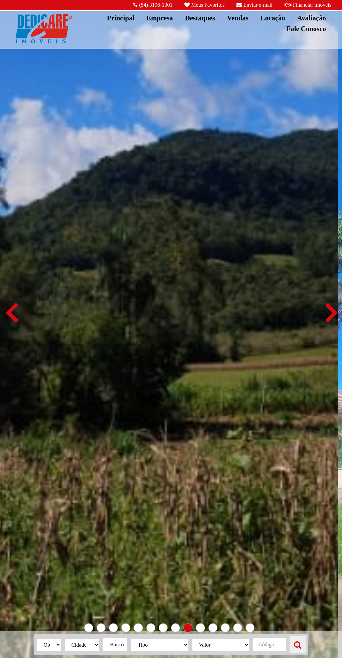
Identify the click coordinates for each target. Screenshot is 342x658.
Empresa (159, 18)
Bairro (117, 644)
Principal (120, 18)
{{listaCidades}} (82, 645)
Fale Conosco (306, 28)
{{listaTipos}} (159, 645)
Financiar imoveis (308, 5)
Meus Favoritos (204, 5)
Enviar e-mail (254, 5)
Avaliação (311, 18)
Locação (273, 18)
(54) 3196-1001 (152, 5)
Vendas (237, 18)
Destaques (200, 18)
